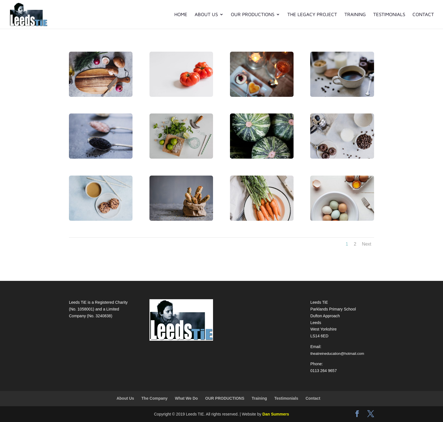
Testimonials (389, 14)
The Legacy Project (312, 14)
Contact (423, 14)
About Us (206, 14)
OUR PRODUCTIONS (252, 14)
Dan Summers (275, 414)
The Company (155, 398)
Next (366, 244)
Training (355, 14)
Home (180, 14)
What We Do (186, 398)
